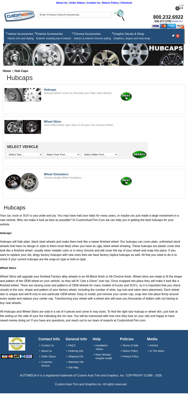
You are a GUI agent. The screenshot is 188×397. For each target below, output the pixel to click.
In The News (157, 350)
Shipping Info (75, 356)
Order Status (77, 2)
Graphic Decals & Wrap (132, 36)
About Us (62, 2)
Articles (154, 345)
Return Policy (110, 2)
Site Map (73, 367)
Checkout (126, 2)
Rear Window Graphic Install (103, 356)
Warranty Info (76, 361)
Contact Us (93, 2)
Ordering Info (75, 350)
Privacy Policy (131, 356)
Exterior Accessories (53, 36)
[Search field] (75, 14)
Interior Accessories (20, 36)
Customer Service (46, 363)
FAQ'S (72, 345)
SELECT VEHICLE (22, 147)
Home (7, 70)
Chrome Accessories (92, 36)
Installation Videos (101, 347)
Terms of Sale (130, 345)
